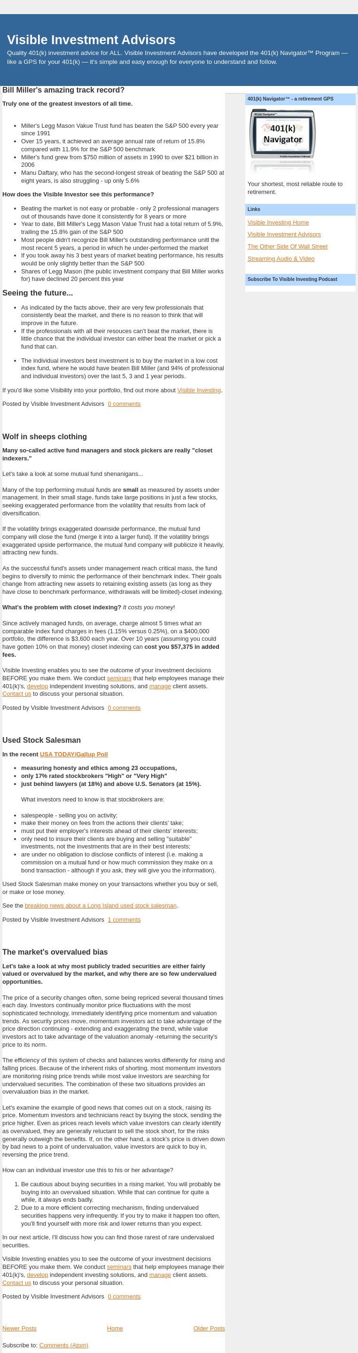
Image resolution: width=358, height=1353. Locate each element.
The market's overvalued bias (55, 952)
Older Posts (209, 1328)
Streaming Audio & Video (281, 258)
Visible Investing (199, 390)
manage (160, 686)
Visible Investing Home (278, 222)
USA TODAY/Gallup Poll (74, 754)
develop (37, 686)
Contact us (16, 693)
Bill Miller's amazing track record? (63, 90)
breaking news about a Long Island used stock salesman (101, 905)
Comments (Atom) (63, 1345)
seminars (119, 678)
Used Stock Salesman (41, 740)
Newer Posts (19, 1328)
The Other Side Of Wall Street (287, 246)
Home (115, 1328)
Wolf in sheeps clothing (44, 436)
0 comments (124, 403)
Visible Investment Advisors (91, 40)
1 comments (124, 919)
